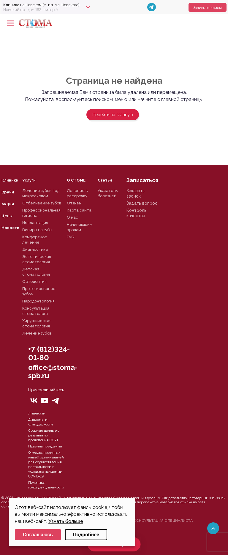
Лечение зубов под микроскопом (40, 193)
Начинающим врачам (79, 227)
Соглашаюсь (38, 534)
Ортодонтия (34, 281)
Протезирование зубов (39, 291)
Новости (10, 228)
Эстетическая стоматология (36, 259)
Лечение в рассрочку (77, 193)
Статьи (105, 180)
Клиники (9, 180)
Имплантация (35, 222)
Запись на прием (207, 8)
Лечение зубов (37, 333)
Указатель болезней (108, 193)
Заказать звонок (135, 193)
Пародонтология (38, 301)
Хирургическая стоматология (36, 323)
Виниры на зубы (37, 230)
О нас (72, 217)
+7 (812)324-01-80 (49, 353)
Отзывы (74, 203)
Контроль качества (136, 213)
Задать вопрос (141, 203)
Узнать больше (65, 521)
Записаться (142, 180)
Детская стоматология (36, 272)
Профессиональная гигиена (41, 213)
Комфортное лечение (34, 240)
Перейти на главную (112, 114)
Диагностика (35, 249)
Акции (7, 204)
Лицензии (36, 413)
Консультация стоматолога (35, 311)
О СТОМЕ (76, 180)
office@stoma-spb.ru (52, 371)
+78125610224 (203, 23)
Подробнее (86, 534)
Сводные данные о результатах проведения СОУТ (43, 435)
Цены (6, 216)
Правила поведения (45, 446)
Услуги (29, 180)
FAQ (70, 237)
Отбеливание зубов (41, 203)
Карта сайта (79, 210)
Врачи (7, 192)
